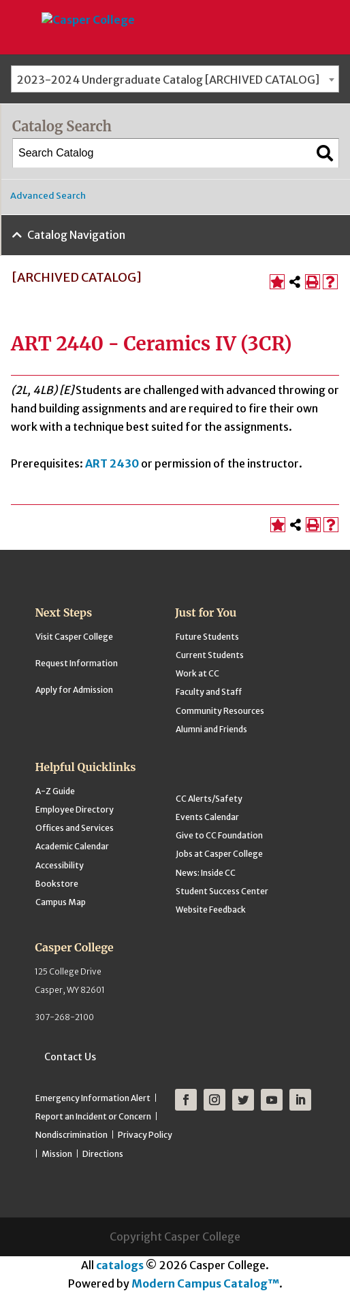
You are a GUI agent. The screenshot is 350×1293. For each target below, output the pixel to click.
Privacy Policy (145, 1135)
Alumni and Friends (211, 729)
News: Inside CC (206, 873)
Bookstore (56, 884)
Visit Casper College (74, 637)
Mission (57, 1154)
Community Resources (220, 711)
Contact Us (70, 1057)
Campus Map (60, 902)
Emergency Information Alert (92, 1098)
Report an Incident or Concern (93, 1116)
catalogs (120, 1265)
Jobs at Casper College (219, 854)
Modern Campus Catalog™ (205, 1283)
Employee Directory (74, 809)
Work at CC (197, 673)
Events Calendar (207, 817)
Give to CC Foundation (219, 835)
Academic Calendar (72, 846)
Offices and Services (74, 828)
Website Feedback (211, 909)
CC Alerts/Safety (209, 798)
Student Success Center (222, 891)
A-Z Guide (55, 791)
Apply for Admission (74, 690)
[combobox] (175, 79)
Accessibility (59, 865)
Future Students (207, 637)
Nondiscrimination (71, 1135)
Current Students (210, 655)
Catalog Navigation (76, 235)
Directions (102, 1154)
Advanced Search (48, 195)
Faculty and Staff (209, 692)
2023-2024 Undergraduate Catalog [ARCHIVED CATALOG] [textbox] (168, 79)
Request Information (76, 663)
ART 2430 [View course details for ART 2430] (112, 463)
